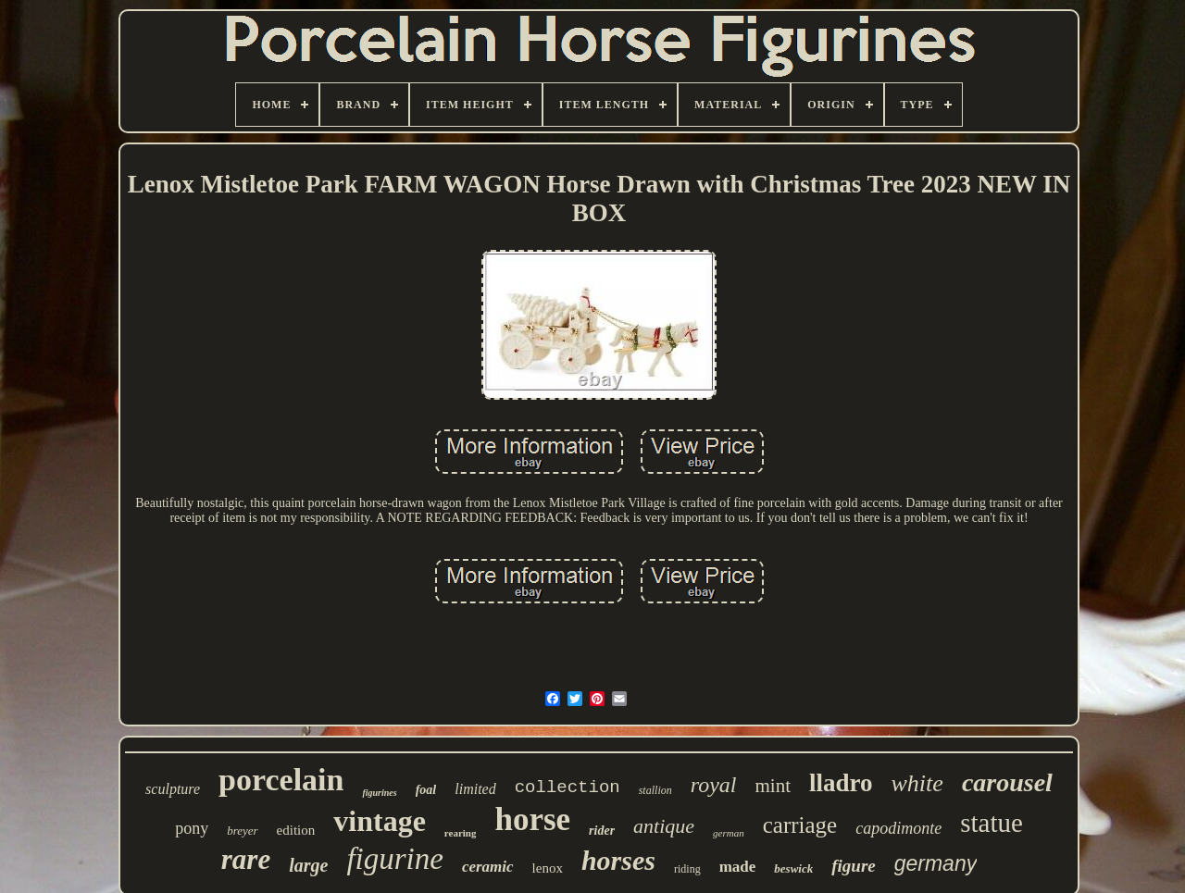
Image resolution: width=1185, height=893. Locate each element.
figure (853, 865)
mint (773, 786)
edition (296, 830)
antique (663, 825)
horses (618, 860)
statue (991, 822)
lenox (547, 868)
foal (426, 790)
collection (567, 787)
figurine (394, 858)
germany (935, 863)
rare (245, 859)
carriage (800, 824)
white (917, 783)
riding (687, 868)
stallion (655, 790)
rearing (460, 832)
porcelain (280, 780)
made (737, 866)
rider (602, 830)
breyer (242, 830)
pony (191, 828)
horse (532, 819)
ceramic (488, 866)
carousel (1007, 782)
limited (475, 789)
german (728, 832)
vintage (379, 820)
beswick (793, 868)
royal (714, 785)
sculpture (172, 789)
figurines (379, 793)
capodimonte (898, 828)
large (308, 865)
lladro (841, 783)
